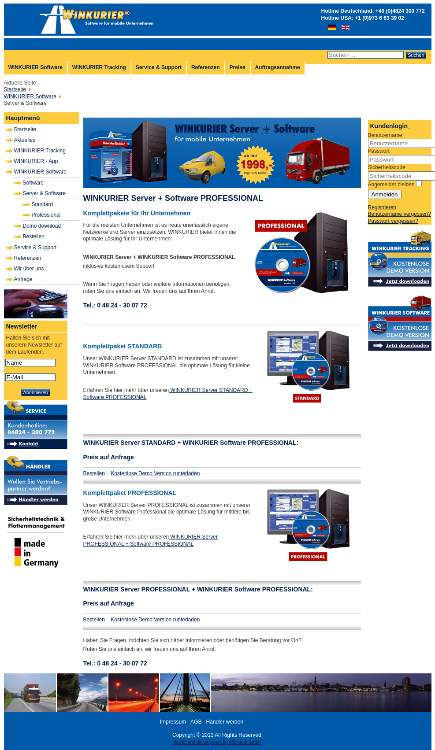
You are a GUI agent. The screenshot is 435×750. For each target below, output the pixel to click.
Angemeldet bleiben (391, 184)
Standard (42, 204)
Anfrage (23, 279)
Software (33, 183)
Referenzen (205, 67)
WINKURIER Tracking (99, 67)
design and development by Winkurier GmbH (217, 742)
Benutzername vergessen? (399, 214)
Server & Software (44, 193)
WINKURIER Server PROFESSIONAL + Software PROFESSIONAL (150, 540)
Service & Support (159, 67)
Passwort (379, 151)
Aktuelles (25, 140)
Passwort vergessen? (393, 221)
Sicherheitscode (386, 167)
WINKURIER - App (36, 161)
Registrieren (382, 207)
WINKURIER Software (35, 67)
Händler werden (224, 722)
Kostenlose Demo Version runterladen (155, 473)
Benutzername (385, 135)
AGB (195, 722)
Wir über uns (29, 269)
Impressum (173, 722)
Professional (46, 215)
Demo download (42, 226)
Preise (237, 67)
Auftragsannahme (277, 67)
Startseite (25, 129)
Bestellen (34, 236)
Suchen (416, 55)
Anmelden (385, 194)
